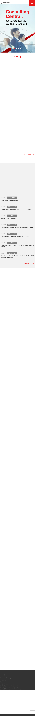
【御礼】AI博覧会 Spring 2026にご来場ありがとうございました (16, 209)
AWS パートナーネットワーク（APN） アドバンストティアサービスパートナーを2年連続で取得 (17, 256)
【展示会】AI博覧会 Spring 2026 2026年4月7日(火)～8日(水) (15, 236)
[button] (14, 48)
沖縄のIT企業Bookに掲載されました (9, 200)
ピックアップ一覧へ (27, 154)
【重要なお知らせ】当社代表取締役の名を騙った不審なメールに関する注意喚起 (17, 246)
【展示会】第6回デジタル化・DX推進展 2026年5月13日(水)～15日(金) (17, 227)
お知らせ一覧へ (27, 263)
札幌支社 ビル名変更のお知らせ (8, 218)
